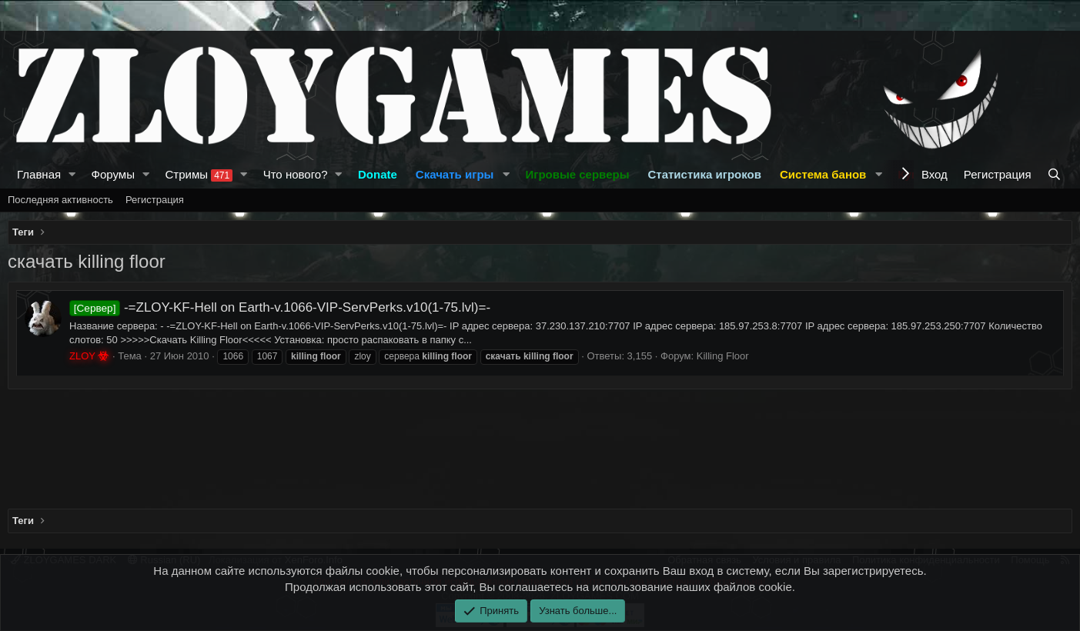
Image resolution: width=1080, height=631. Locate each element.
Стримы (198, 175)
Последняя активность (60, 199)
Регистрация (154, 199)
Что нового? (295, 174)
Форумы (113, 174)
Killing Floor (723, 356)
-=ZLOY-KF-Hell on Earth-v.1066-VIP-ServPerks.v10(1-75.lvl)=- (279, 307)
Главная (39, 174)
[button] (72, 174)
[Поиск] (1055, 174)
